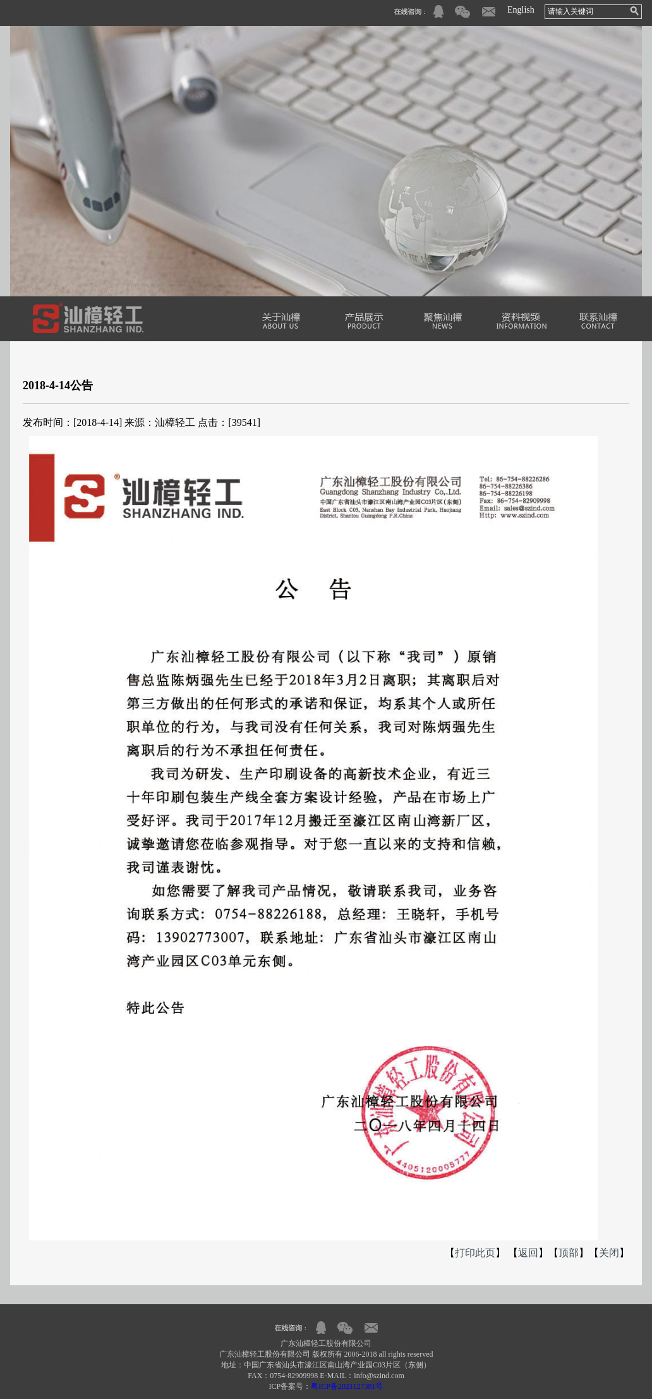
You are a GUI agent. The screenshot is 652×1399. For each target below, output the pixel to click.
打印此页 (475, 1252)
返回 (528, 1252)
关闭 (609, 1252)
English (520, 10)
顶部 (568, 1252)
